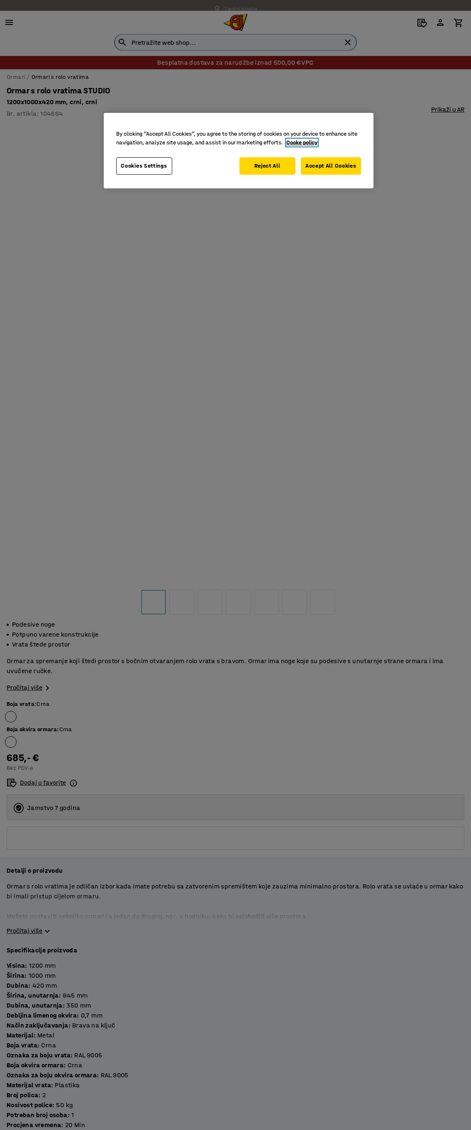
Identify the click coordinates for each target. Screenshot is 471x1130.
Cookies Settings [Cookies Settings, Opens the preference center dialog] (144, 165)
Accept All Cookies (330, 165)
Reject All (266, 165)
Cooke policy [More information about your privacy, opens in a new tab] (301, 142)
